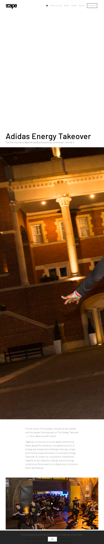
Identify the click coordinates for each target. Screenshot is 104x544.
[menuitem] (47, 5)
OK (52, 539)
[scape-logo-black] (11, 5)
